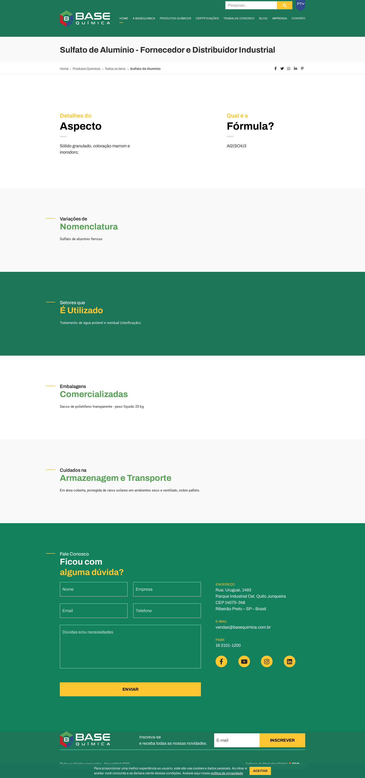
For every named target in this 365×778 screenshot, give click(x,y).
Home (123, 18)
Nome (68, 592)
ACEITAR (260, 771)
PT (300, 4)
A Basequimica (144, 18)
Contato (298, 18)
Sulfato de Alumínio (145, 69)
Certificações (207, 18)
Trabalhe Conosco (238, 18)
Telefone (144, 614)
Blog (263, 18)
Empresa (144, 592)
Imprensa (279, 18)
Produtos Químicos (175, 18)
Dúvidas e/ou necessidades (87, 635)
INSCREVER (282, 740)
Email (67, 614)
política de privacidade (227, 773)
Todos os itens (115, 69)
